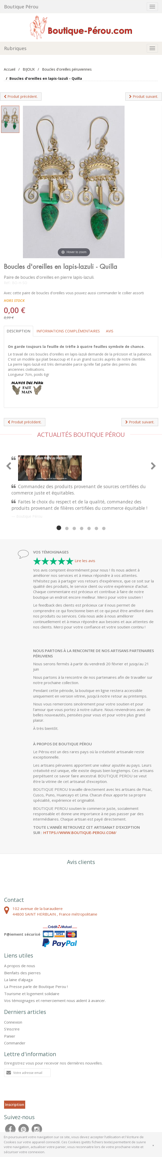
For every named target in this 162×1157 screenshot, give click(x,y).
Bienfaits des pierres (22, 972)
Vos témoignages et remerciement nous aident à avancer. (55, 1000)
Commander (14, 1042)
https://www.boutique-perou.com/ (79, 832)
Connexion (13, 1022)
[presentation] (43, 1091)
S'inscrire (12, 1028)
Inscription (14, 1104)
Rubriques (15, 48)
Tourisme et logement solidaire (31, 993)
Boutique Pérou (21, 7)
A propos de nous (19, 965)
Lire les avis (85, 560)
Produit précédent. (21, 96)
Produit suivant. (143, 96)
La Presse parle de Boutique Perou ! (36, 986)
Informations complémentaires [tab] (68, 331)
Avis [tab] (109, 331)
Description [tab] (18, 331)
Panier (9, 1036)
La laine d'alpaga (18, 979)
